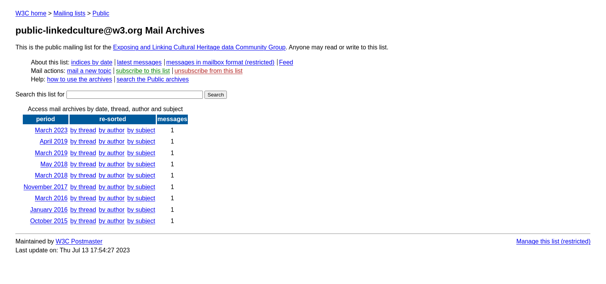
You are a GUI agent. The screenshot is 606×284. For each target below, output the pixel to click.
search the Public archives (153, 79)
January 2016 (49, 209)
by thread (83, 130)
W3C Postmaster (79, 241)
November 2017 (46, 187)
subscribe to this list (143, 71)
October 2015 (49, 221)
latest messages (139, 62)
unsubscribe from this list (208, 71)
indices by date (91, 62)
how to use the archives (79, 79)
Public (100, 13)
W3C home (30, 13)
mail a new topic (89, 71)
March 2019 (51, 153)
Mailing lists (69, 13)
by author (112, 130)
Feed (286, 62)
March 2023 (51, 130)
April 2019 (54, 141)
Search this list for (109, 94)
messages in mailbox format (204, 62)
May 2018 (54, 164)
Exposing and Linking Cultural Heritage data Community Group (199, 47)
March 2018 (51, 175)
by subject (141, 130)
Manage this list (537, 241)
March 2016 (51, 198)
